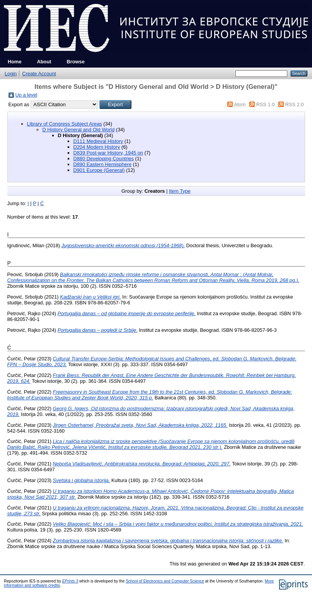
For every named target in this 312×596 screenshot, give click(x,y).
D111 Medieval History (98, 141)
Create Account (39, 73)
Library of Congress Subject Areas (64, 124)
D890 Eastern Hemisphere (102, 164)
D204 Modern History (96, 147)
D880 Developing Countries (103, 158)
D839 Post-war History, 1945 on (108, 153)
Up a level (26, 95)
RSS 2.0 (294, 104)
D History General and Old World (79, 129)
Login (11, 73)
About (44, 62)
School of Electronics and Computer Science (165, 581)
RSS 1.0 (265, 104)
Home (15, 62)
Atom (240, 104)
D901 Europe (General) (99, 170)
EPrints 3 (70, 581)
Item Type (180, 191)
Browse (76, 62)
